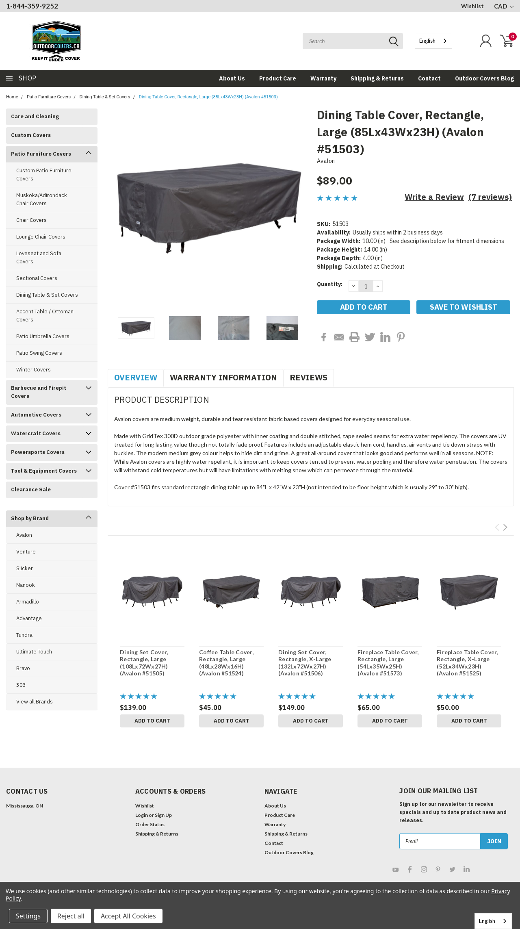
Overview (135, 377)
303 (21, 685)
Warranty (323, 78)
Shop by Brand (30, 518)
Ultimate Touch (34, 651)
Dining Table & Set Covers (105, 97)
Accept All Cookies (128, 916)
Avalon (24, 535)
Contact (429, 78)
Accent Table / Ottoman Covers (45, 315)
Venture (26, 551)
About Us (232, 78)
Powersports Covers (38, 452)
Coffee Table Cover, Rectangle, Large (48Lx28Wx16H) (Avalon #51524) (226, 663)
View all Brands (34, 701)
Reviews (308, 377)
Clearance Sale (31, 489)
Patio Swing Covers (39, 352)
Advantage (29, 618)
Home (12, 97)
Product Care (277, 78)
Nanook (25, 585)
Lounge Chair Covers (40, 236)
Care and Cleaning (35, 116)
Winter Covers (33, 369)
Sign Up (163, 815)
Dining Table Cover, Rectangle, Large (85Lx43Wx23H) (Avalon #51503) (208, 97)
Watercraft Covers (36, 433)
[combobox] (433, 41)
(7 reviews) (490, 196)
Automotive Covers (36, 414)
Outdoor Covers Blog (484, 78)
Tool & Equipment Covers (44, 470)
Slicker (24, 568)
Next (505, 527)
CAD (504, 6)
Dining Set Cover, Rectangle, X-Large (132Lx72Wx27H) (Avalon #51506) (305, 663)
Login (141, 815)
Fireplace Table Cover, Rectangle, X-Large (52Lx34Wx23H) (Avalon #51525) (467, 663)
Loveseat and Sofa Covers (38, 257)
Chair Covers (31, 220)
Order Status (150, 824)
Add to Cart (152, 720)
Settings (28, 916)
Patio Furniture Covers (49, 97)
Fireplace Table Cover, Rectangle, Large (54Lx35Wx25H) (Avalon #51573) (388, 663)
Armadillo (27, 601)
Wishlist (472, 5)
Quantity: (329, 284)
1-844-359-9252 (32, 6)
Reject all (70, 916)
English (427, 40)
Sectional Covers (36, 278)
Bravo (23, 668)
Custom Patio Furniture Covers (44, 174)
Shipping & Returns (377, 78)
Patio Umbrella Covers (42, 336)
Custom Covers (31, 135)
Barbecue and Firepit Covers (38, 391)
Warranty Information (223, 377)
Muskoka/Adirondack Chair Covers (41, 199)
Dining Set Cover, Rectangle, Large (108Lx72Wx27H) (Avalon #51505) (144, 663)
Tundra (24, 635)
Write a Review (434, 196)
